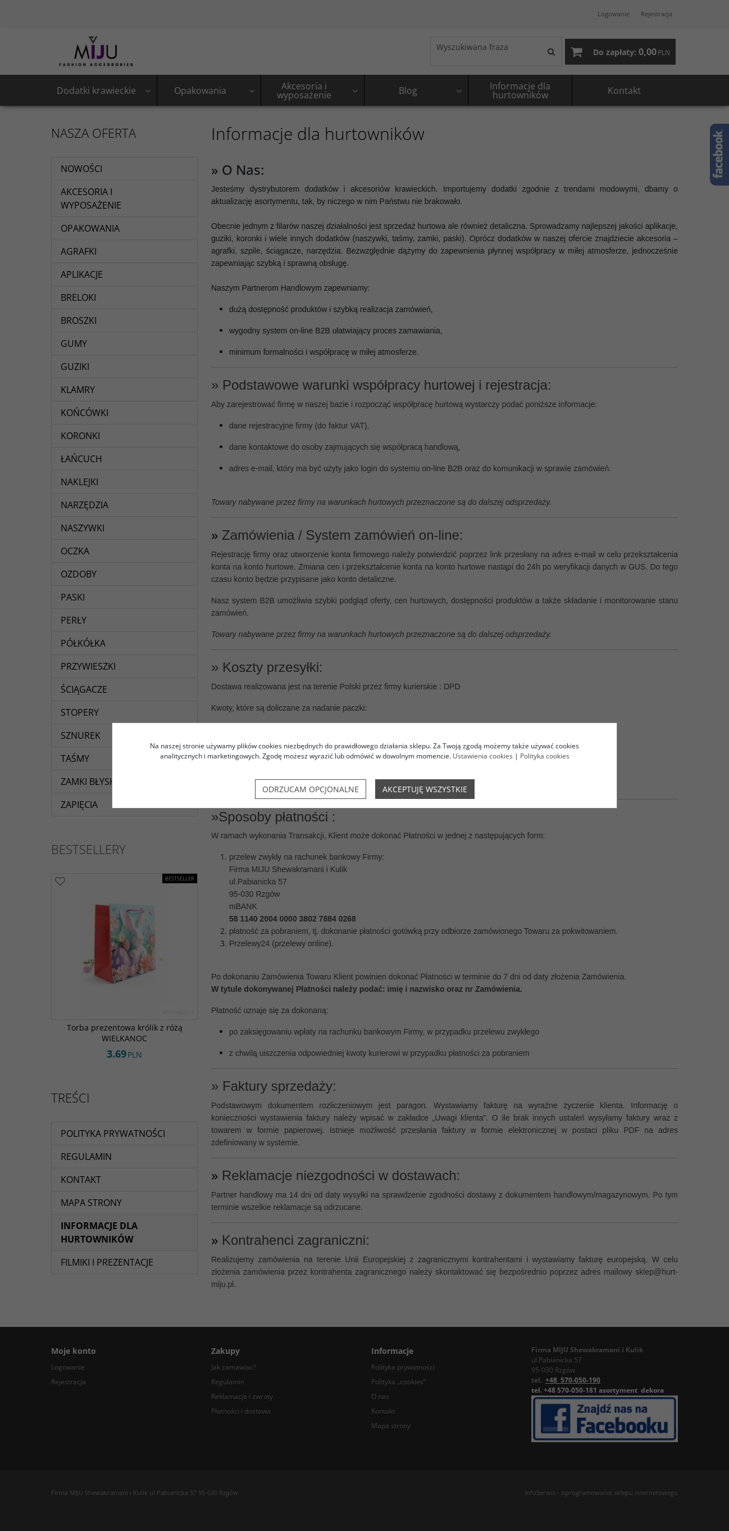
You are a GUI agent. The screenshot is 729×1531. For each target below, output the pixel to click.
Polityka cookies (544, 756)
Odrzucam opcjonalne (310, 789)
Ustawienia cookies (483, 756)
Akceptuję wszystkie (424, 789)
